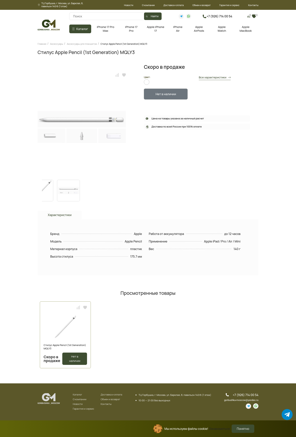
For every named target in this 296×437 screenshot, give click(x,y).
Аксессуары (56, 44)
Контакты (253, 5)
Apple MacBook (246, 29)
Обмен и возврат (201, 5)
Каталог (77, 394)
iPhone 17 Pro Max (105, 29)
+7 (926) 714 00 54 (219, 16)
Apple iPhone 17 (155, 29)
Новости (128, 5)
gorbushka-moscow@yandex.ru (241, 400)
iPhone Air (177, 29)
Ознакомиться (219, 429)
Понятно (243, 429)
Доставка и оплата (173, 5)
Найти (155, 16)
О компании (148, 5)
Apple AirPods (199, 29)
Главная (42, 44)
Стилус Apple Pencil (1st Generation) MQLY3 (124, 44)
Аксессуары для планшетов (82, 44)
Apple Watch (221, 29)
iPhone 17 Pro (131, 29)
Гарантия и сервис (229, 5)
